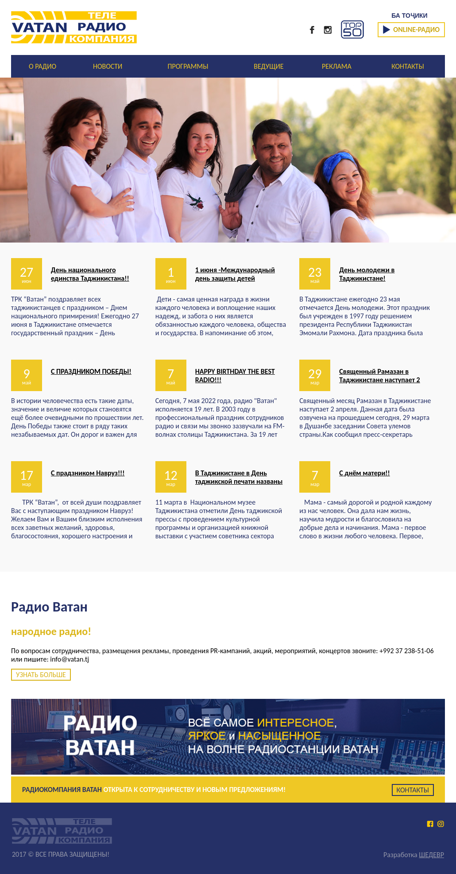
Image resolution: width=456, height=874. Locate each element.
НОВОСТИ (107, 66)
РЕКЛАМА (337, 66)
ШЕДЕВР (431, 854)
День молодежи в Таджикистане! (366, 274)
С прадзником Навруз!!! (88, 473)
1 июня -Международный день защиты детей (235, 274)
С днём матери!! (364, 473)
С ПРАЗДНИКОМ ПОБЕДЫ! (91, 371)
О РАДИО (42, 66)
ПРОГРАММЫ (188, 66)
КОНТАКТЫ (407, 66)
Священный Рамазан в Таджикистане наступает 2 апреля (379, 379)
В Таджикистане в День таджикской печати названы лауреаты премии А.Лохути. (239, 481)
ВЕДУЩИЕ (268, 66)
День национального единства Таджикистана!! (90, 274)
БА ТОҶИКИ (409, 15)
